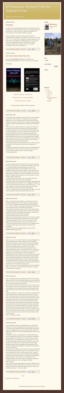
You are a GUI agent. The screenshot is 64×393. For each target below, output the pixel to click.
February (49, 93)
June (48, 95)
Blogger (43, 386)
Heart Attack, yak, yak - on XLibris (23, 100)
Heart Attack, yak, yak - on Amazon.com (23, 94)
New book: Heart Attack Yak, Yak (17, 56)
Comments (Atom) (15, 378)
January (49, 91)
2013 (47, 90)
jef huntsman (54, 24)
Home (23, 375)
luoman (34, 386)
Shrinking (9, 25)
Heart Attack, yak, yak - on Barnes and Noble (23, 97)
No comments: (23, 49)
